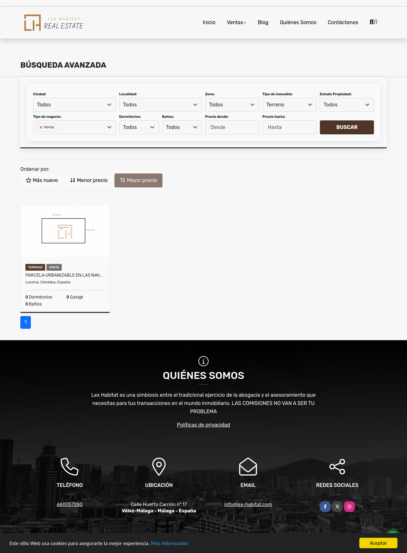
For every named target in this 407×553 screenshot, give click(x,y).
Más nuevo (42, 180)
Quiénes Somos (298, 22)
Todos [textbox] (44, 105)
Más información (169, 543)
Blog (263, 22)
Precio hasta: (273, 117)
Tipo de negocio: (47, 117)
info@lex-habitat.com (248, 504)
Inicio (209, 22)
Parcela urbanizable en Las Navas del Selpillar (65, 275)
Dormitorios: (130, 117)
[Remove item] (41, 127)
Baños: (168, 117)
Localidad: (128, 94)
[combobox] (74, 105)
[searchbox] (39, 137)
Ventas (235, 22)
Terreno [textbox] (275, 105)
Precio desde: (217, 117)
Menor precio (88, 180)
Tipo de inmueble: (277, 94)
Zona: (210, 94)
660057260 (70, 504)
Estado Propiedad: (336, 94)
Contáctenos (343, 22)
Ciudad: (39, 94)
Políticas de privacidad (203, 425)
